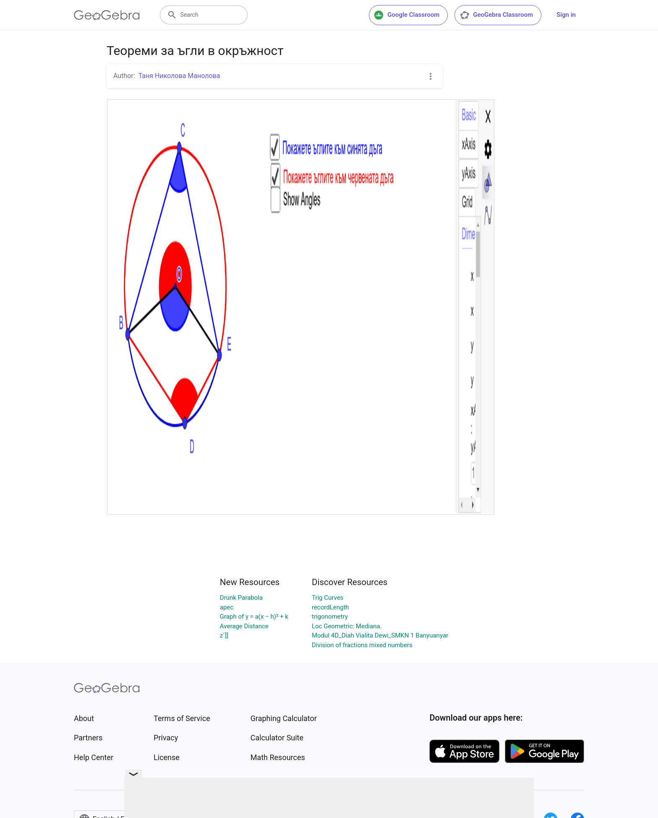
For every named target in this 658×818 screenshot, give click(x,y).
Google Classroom (406, 15)
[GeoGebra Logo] (107, 15)
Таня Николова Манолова (179, 76)
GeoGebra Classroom (496, 15)
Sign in (566, 14)
